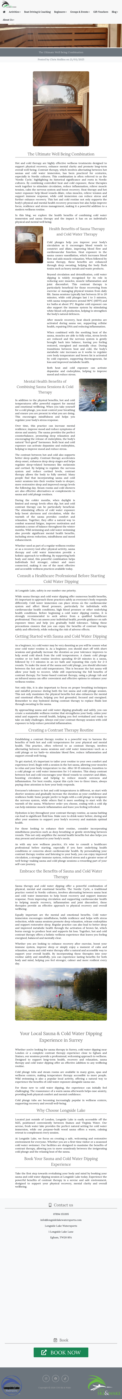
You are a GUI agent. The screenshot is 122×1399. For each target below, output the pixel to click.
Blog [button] (115, 11)
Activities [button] (15, 11)
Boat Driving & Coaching (37, 11)
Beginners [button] (60, 11)
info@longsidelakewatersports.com (60, 1219)
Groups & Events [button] (80, 11)
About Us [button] (8, 19)
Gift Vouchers (100, 11)
